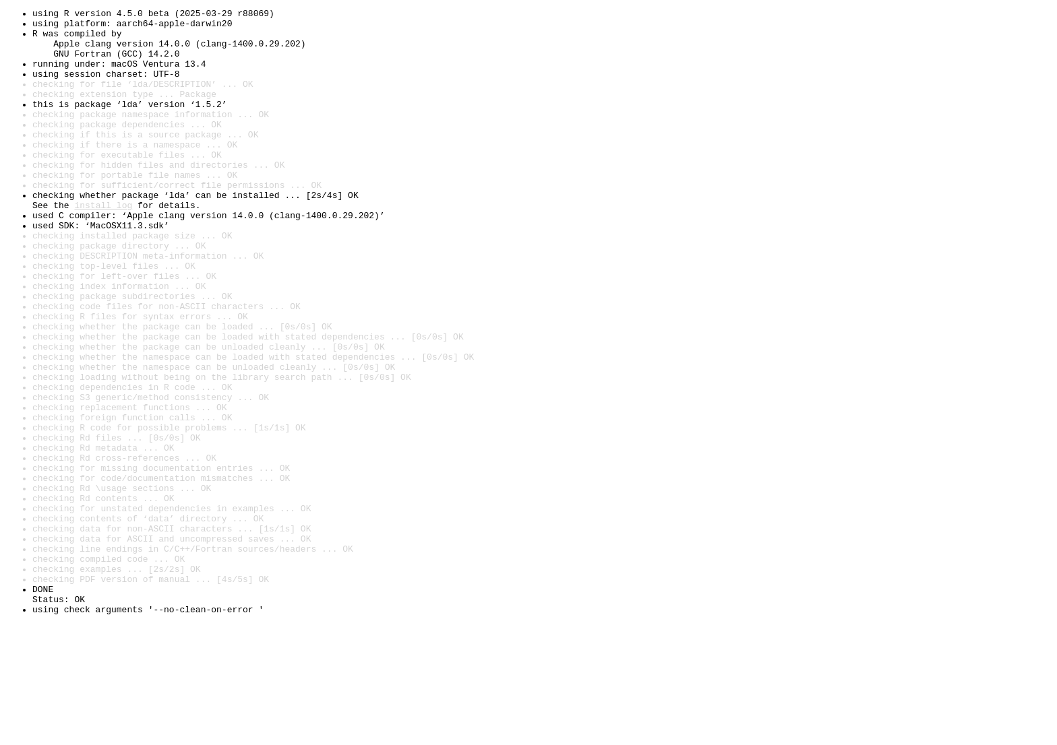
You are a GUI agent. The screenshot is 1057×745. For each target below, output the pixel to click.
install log (103, 245)
